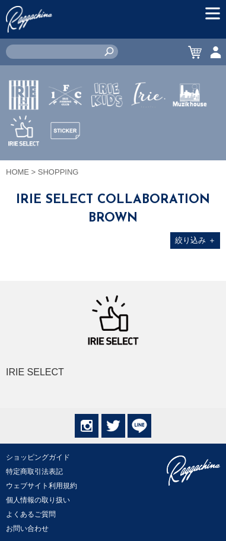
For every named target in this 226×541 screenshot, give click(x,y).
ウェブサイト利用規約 (41, 486)
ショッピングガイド (38, 457)
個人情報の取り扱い (38, 500)
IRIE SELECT (24, 166)
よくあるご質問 (31, 514)
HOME (17, 171)
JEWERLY (148, 123)
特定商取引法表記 (34, 471)
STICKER (65, 158)
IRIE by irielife (24, 130)
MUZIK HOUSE (190, 130)
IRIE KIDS (107, 130)
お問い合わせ (27, 528)
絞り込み (195, 240)
